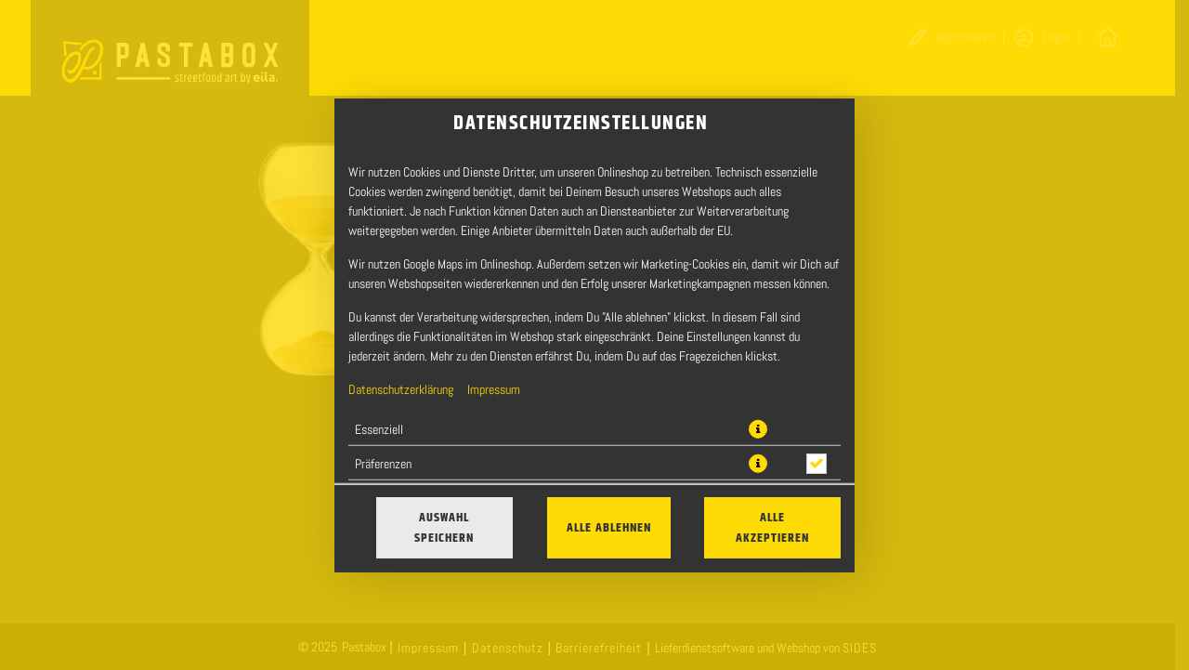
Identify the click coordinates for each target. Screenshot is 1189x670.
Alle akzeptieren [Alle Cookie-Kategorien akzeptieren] (772, 527)
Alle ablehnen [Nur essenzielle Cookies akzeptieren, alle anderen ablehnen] (609, 528)
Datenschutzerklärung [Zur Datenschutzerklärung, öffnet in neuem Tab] (400, 388)
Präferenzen (383, 462)
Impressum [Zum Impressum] (493, 388)
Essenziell (379, 428)
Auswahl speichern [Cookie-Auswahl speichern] (444, 527)
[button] (758, 428)
